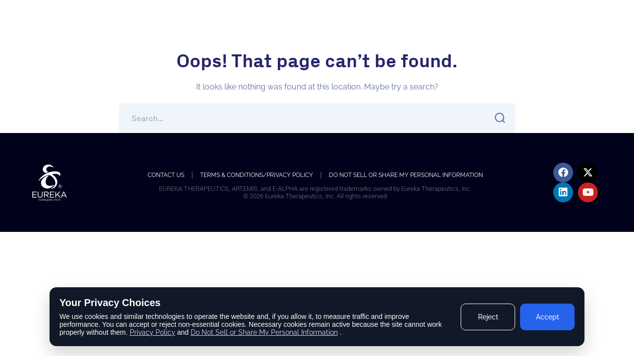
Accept (547, 317)
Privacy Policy (152, 332)
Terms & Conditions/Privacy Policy (256, 175)
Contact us (166, 175)
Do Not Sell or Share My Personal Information (406, 175)
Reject (488, 317)
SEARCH (497, 118)
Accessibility (550, 23)
